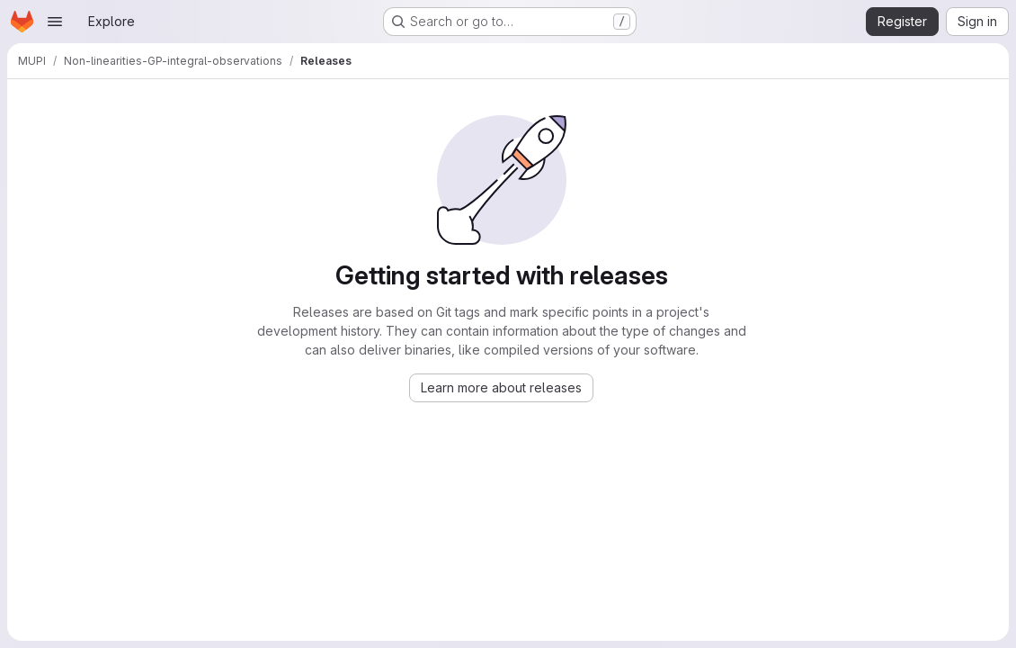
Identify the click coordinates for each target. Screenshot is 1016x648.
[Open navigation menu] (54, 21)
